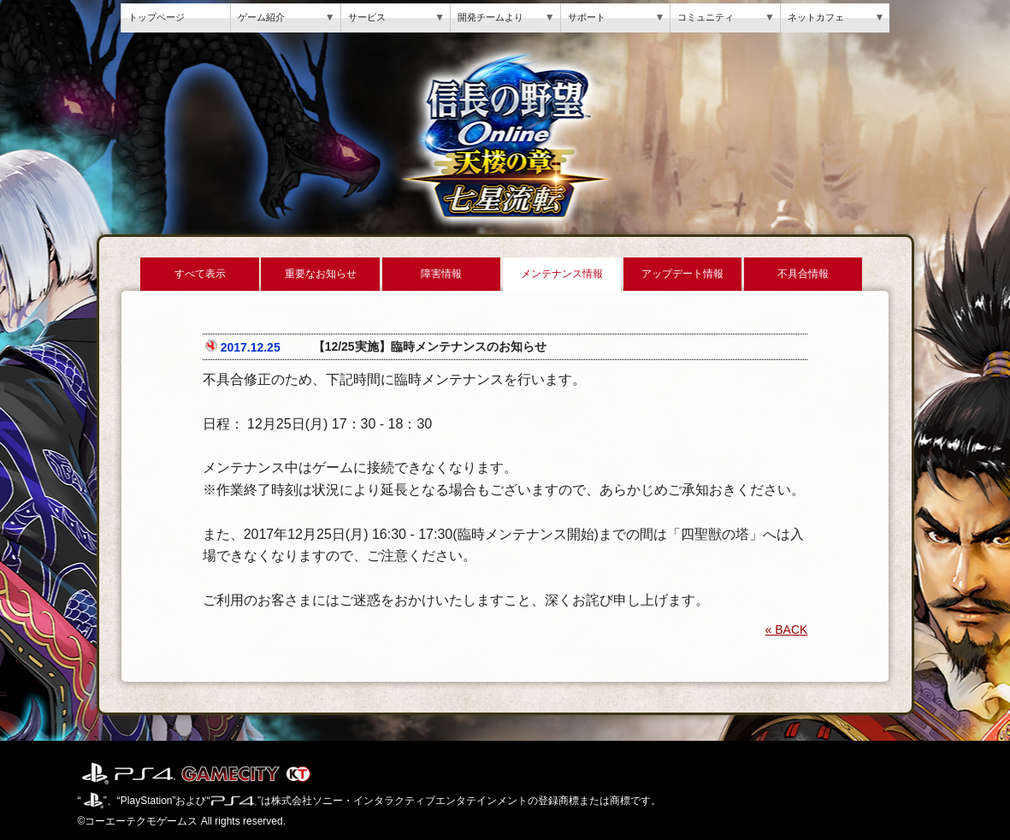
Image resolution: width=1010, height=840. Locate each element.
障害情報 (441, 274)
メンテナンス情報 (562, 274)
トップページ (156, 17)
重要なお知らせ (321, 274)
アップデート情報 (682, 274)
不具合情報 (803, 274)
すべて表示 (200, 274)
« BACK (786, 629)
